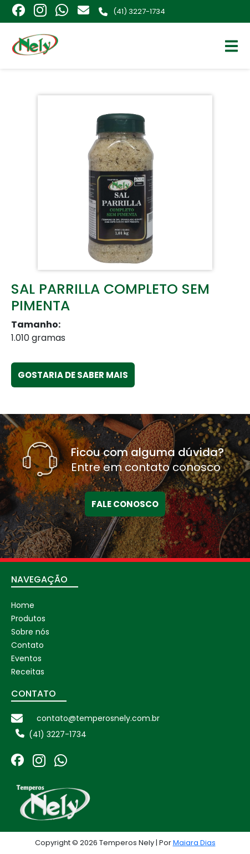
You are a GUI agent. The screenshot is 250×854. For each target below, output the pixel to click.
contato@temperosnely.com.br (98, 718)
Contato (27, 645)
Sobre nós (30, 631)
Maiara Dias (194, 842)
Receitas (27, 671)
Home (22, 605)
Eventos (26, 658)
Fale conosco (125, 504)
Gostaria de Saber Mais (73, 375)
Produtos (28, 618)
